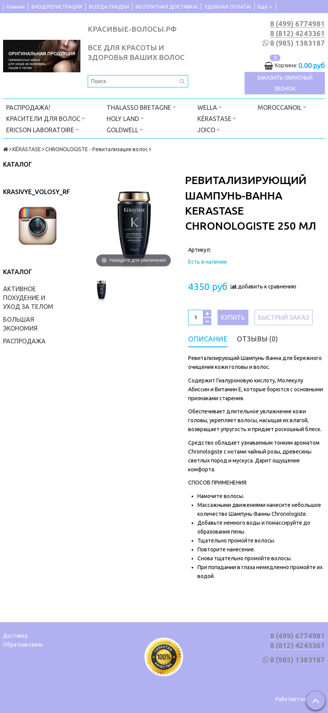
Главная (16, 6)
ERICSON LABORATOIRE (42, 129)
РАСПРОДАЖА (24, 341)
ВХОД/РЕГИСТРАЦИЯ (56, 6)
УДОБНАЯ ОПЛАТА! (227, 6)
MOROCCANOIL (282, 107)
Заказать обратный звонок (285, 83)
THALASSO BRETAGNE (141, 107)
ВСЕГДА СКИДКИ (109, 6)
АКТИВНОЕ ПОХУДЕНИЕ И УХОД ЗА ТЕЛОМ (28, 297)
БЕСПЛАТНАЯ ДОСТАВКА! (167, 6)
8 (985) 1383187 (297, 43)
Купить (233, 317)
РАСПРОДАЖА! (28, 107)
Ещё (265, 6)
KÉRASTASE (216, 118)
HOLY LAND (125, 118)
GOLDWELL (125, 129)
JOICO (208, 129)
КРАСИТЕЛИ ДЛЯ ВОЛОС (45, 118)
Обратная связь (23, 644)
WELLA (209, 107)
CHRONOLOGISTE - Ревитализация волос (96, 149)
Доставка (15, 636)
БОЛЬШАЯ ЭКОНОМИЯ (20, 324)
